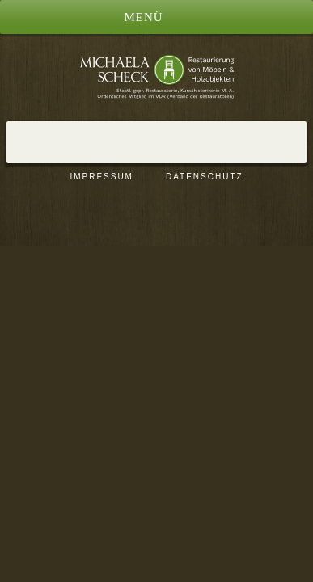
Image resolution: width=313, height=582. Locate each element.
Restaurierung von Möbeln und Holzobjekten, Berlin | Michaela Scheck (157, 77)
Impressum (101, 176)
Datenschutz (204, 176)
